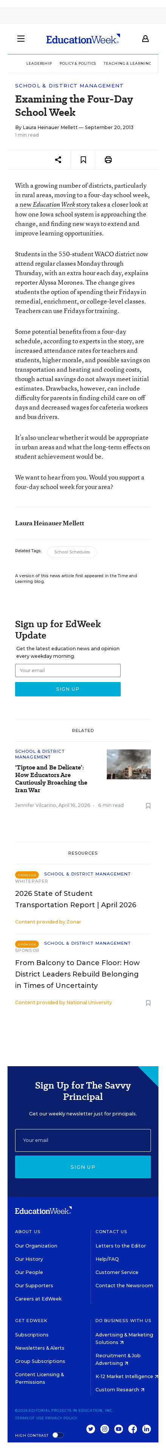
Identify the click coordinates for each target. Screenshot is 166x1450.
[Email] (83, 1140)
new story (55, 204)
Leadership (39, 63)
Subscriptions (32, 1335)
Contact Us (111, 1231)
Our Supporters (34, 1285)
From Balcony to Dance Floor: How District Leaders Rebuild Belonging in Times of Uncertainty (77, 974)
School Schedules (72, 552)
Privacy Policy (61, 1418)
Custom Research (119, 1389)
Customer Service (116, 1272)
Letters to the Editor (120, 1246)
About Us (27, 1231)
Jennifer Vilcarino (35, 805)
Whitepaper (31, 881)
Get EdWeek (31, 1320)
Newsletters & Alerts (40, 1348)
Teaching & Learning (128, 63)
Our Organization (36, 1246)
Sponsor (27, 950)
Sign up (83, 1167)
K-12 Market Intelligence (126, 1376)
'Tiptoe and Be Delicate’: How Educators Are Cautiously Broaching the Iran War (51, 779)
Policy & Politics (78, 63)
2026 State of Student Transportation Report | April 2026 (75, 899)
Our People (29, 1272)
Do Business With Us (123, 1320)
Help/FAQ (107, 1259)
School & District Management (69, 86)
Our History (29, 1259)
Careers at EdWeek (38, 1299)
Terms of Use (29, 1418)
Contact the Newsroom (124, 1285)
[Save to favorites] (83, 160)
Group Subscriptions (40, 1361)
